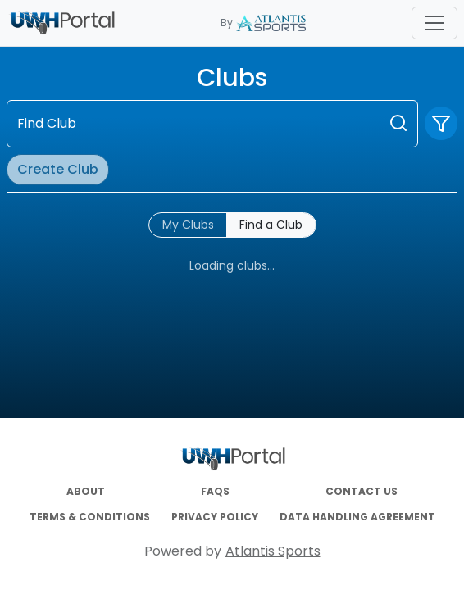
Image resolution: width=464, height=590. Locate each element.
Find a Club (271, 224)
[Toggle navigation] (434, 23)
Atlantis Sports (273, 551)
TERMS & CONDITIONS (90, 517)
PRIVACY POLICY (214, 517)
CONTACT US (361, 492)
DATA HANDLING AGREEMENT (357, 517)
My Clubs (188, 224)
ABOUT (85, 492)
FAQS (215, 492)
